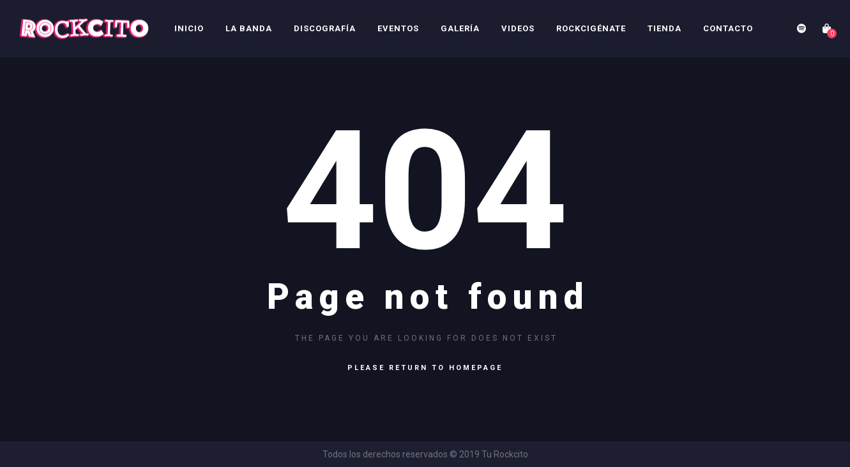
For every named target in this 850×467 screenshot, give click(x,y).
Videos (518, 28)
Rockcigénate (591, 28)
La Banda (248, 28)
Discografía (325, 28)
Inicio (189, 28)
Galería (460, 28)
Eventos (398, 28)
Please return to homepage (425, 368)
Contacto (728, 28)
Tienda (664, 28)
